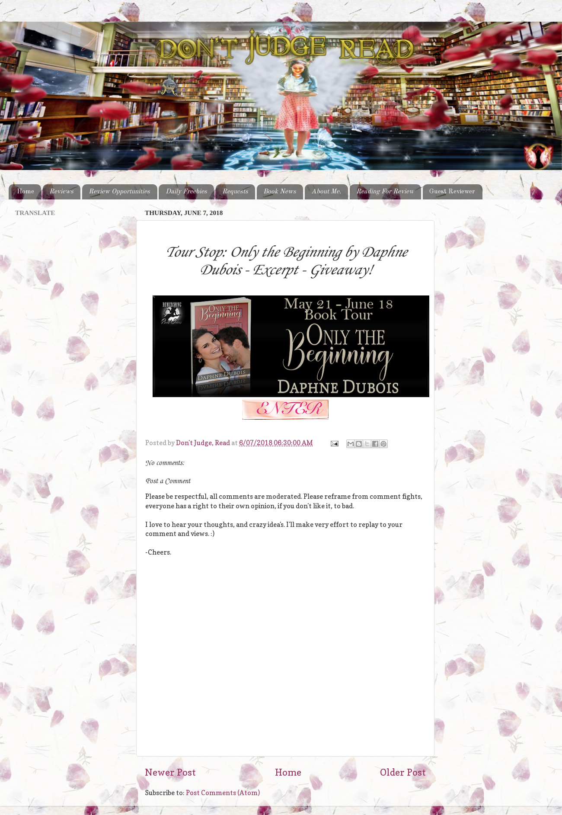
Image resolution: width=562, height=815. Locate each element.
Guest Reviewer (452, 191)
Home (25, 191)
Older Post (403, 772)
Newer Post (170, 772)
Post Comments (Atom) (223, 793)
